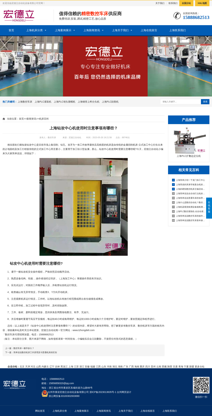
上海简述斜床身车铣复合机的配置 (189, 184)
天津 (27, 366)
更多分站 (199, 366)
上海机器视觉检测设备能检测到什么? (189, 207)
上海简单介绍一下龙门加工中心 (188, 180)
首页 (11, 30)
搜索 (205, 101)
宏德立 (147, 149)
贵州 (153, 366)
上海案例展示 (63, 30)
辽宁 (51, 366)
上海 (70, 366)
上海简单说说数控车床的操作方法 (189, 216)
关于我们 (159, 3)
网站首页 (40, 410)
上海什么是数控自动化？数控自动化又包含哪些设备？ (189, 202)
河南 (109, 366)
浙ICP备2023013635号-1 (102, 392)
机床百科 (44, 118)
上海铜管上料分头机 (88, 101)
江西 (98, 366)
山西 (38, 366)
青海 (180, 366)
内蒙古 (45, 366)
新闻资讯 (31, 118)
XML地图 (202, 3)
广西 (131, 366)
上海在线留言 (149, 30)
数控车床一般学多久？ (23, 348)
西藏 (164, 366)
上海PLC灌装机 (43, 101)
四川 (147, 366)
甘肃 (175, 366)
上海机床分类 (34, 30)
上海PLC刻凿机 (110, 101)
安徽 (87, 366)
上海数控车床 (25, 101)
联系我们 (173, 3)
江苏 (76, 366)
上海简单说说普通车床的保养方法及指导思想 (189, 198)
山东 (103, 366)
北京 (22, 366)
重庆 (142, 366)
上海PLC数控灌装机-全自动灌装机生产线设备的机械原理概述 (189, 211)
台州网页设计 (124, 392)
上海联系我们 (177, 30)
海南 (136, 366)
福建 (92, 366)
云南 (158, 366)
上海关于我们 (120, 30)
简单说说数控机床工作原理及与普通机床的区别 (35, 352)
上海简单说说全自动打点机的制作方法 (189, 193)
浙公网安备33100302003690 (64, 396)
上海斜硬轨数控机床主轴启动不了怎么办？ (189, 189)
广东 (125, 366)
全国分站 (186, 3)
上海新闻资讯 (91, 30)
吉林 (57, 366)
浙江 (81, 366)
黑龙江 (64, 366)
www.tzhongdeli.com (84, 330)
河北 (33, 366)
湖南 (120, 366)
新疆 (191, 366)
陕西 (169, 366)
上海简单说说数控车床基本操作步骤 (189, 220)
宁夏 (186, 366)
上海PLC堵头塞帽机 (64, 101)
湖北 (114, 366)
